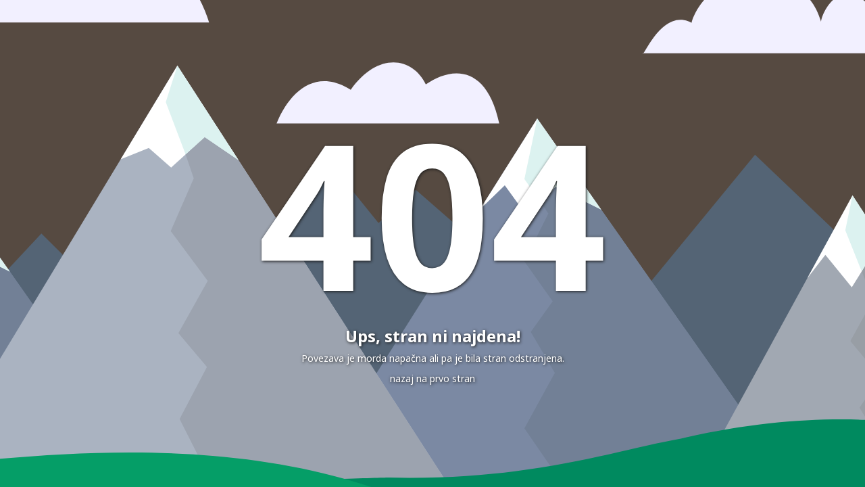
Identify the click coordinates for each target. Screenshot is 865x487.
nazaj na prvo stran (432, 378)
